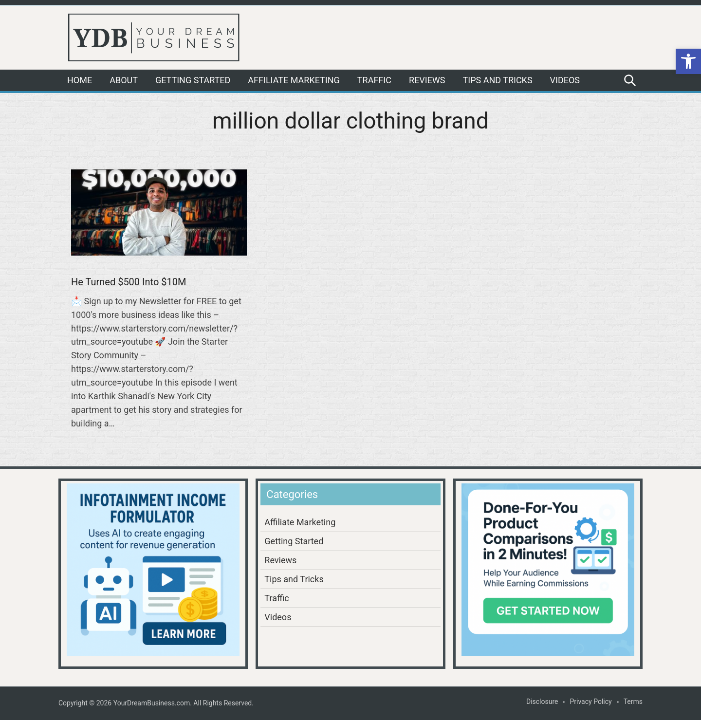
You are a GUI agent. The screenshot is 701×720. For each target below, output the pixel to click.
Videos (565, 80)
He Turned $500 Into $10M (128, 282)
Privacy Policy (590, 701)
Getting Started (192, 80)
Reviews (427, 80)
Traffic (374, 80)
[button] (688, 61)
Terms (633, 701)
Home (79, 80)
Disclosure (542, 701)
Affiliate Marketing (293, 80)
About (124, 80)
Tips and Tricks (498, 80)
